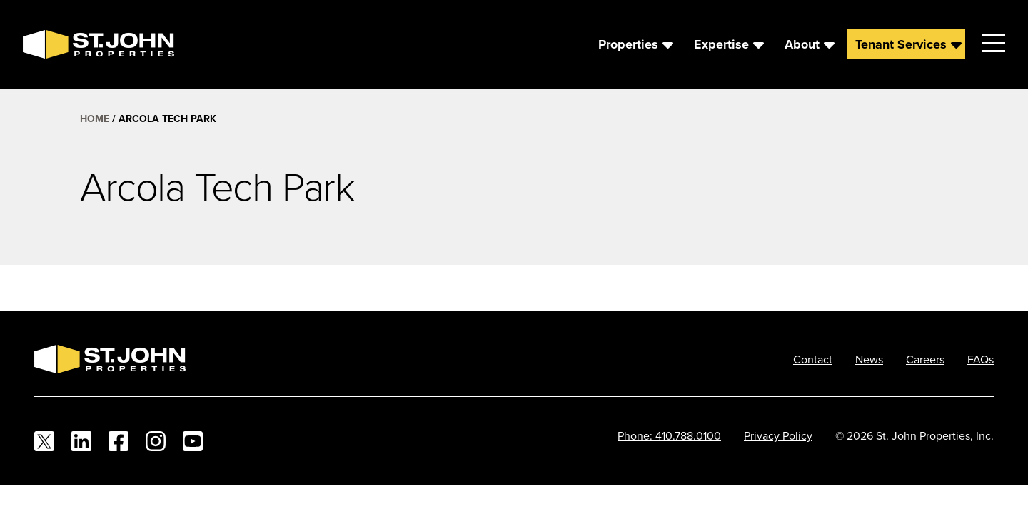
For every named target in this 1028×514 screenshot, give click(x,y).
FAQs (980, 359)
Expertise (721, 44)
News (869, 359)
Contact (812, 359)
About (802, 44)
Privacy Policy (778, 435)
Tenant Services (901, 44)
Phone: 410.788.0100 (669, 435)
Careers (925, 359)
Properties (628, 44)
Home (94, 118)
